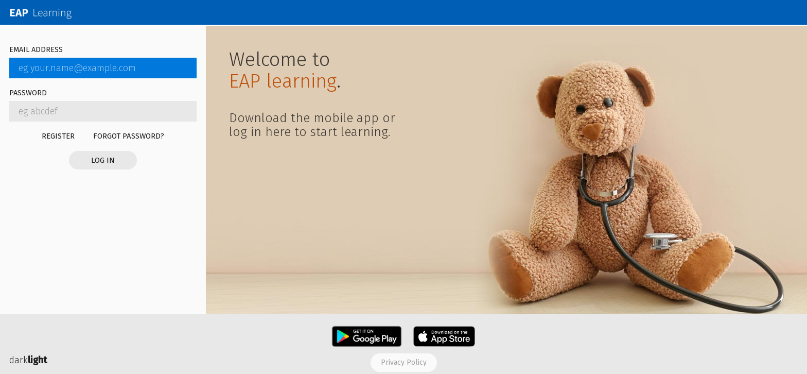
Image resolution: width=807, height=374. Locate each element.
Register (58, 136)
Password (28, 93)
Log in (103, 160)
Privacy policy (404, 362)
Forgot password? (128, 136)
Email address (36, 50)
